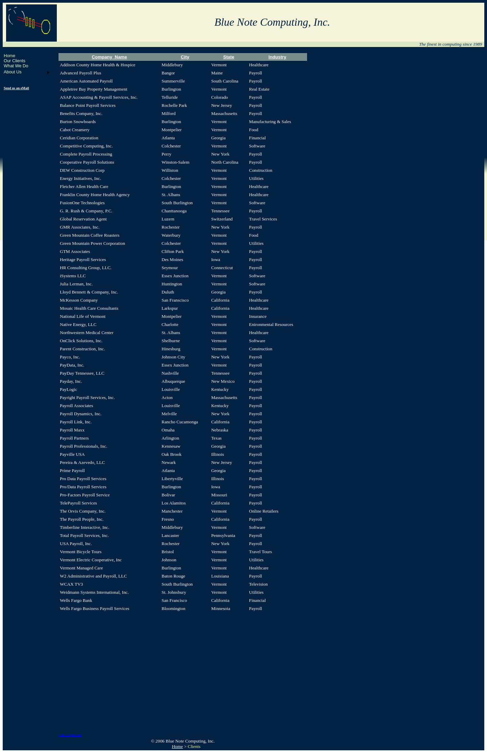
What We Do (16, 65)
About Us (13, 71)
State (228, 57)
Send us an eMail (16, 88)
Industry (277, 57)
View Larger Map (70, 735)
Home (9, 55)
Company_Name (109, 57)
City (185, 57)
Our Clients (14, 60)
